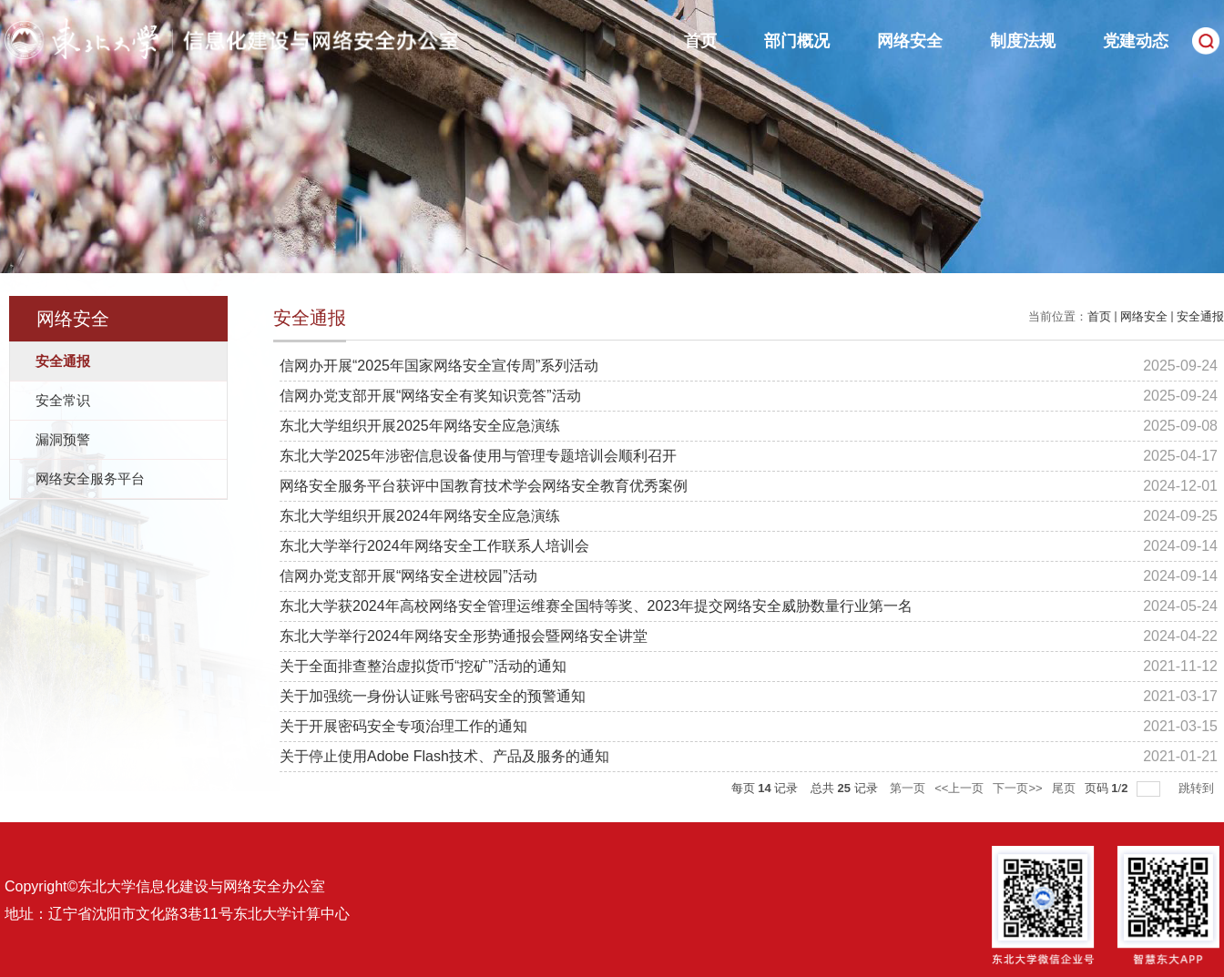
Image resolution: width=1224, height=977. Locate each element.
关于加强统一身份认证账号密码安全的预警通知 (433, 696)
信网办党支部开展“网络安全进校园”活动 (408, 576)
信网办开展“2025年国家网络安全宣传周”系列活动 (439, 365)
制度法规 (1023, 41)
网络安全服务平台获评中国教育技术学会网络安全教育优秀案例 (484, 486)
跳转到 (1198, 788)
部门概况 (797, 41)
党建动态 (1135, 41)
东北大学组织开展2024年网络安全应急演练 (420, 516)
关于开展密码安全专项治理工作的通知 (403, 726)
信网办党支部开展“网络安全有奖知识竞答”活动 (430, 395)
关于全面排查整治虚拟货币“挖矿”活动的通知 (423, 666)
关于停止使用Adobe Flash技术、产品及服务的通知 (444, 756)
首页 (700, 41)
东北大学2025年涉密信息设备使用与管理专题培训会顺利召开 (478, 455)
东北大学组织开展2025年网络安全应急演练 (420, 425)
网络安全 (910, 41)
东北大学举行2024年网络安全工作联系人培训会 (434, 546)
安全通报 (1200, 316)
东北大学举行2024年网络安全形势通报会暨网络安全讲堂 (464, 636)
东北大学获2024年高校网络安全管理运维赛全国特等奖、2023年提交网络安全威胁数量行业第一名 (596, 606)
